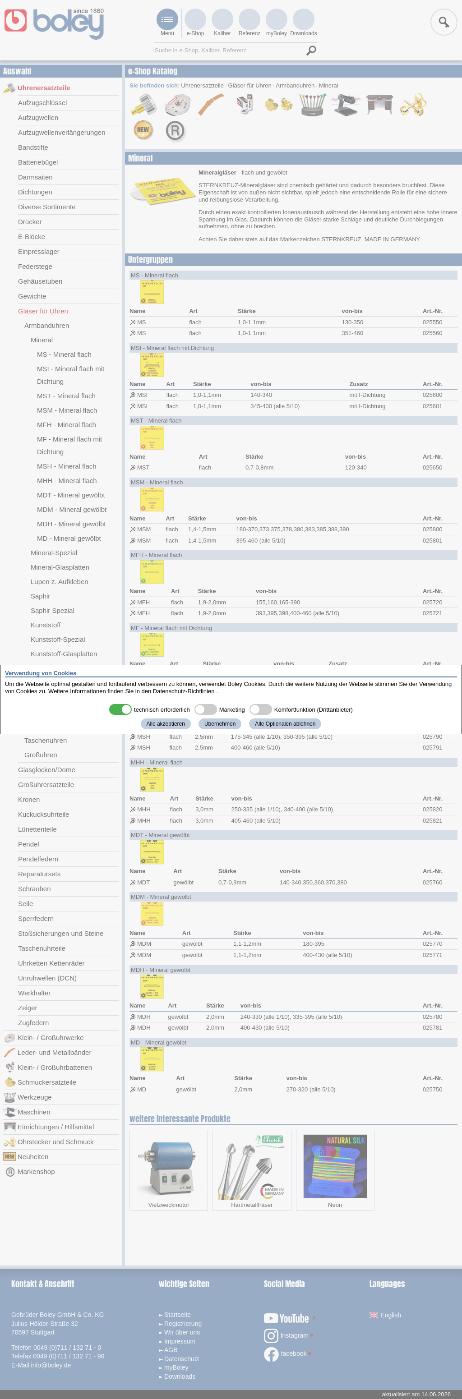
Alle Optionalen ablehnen (285, 724)
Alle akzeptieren (166, 724)
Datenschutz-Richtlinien (184, 691)
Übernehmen (220, 724)
